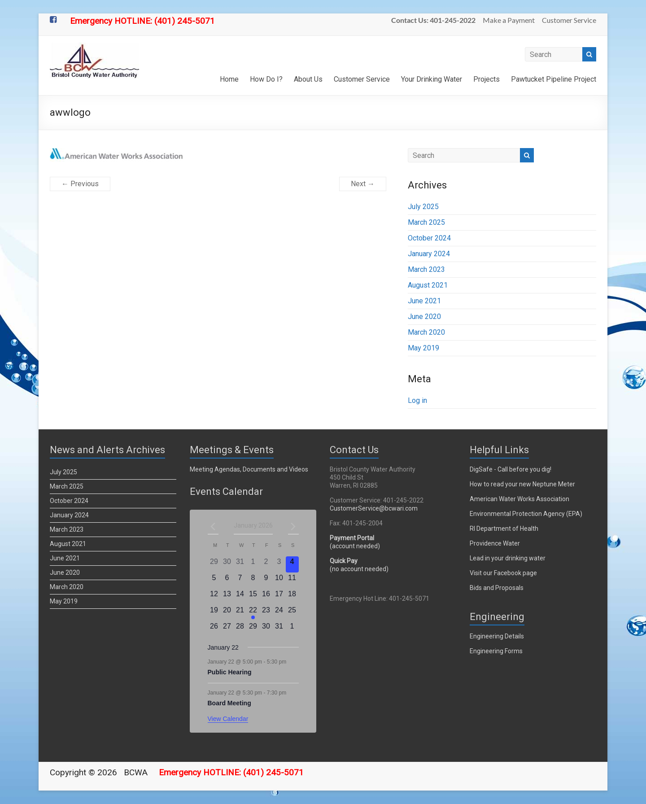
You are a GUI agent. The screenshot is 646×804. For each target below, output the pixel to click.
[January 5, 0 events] (214, 580)
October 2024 (429, 238)
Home (229, 79)
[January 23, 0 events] (266, 613)
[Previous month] (213, 526)
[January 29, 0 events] (253, 629)
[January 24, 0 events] (279, 613)
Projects (486, 79)
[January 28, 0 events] (240, 629)
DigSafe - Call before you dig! (510, 469)
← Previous (80, 183)
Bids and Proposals (497, 587)
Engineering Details (497, 636)
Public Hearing (230, 672)
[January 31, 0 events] (279, 629)
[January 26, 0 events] (214, 629)
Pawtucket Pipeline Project (553, 79)
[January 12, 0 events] (214, 597)
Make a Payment (509, 20)
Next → (363, 183)
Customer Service (569, 20)
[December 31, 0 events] (240, 564)
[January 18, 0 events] (292, 597)
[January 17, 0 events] (279, 597)
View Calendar (228, 718)
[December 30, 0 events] (227, 564)
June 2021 (424, 301)
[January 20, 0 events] (227, 613)
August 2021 (428, 285)
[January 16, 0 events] (266, 597)
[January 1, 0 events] (253, 564)
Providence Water (495, 543)
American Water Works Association (519, 498)
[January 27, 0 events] (227, 629)
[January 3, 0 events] (279, 564)
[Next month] (293, 526)
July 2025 (423, 206)
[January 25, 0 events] (292, 613)
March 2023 (426, 269)
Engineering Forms (496, 651)
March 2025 (426, 222)
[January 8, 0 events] (253, 580)
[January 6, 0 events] (227, 580)
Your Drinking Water (431, 79)
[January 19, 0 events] (214, 613)
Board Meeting (229, 703)
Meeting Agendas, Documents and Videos (249, 469)
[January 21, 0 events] (240, 613)
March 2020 (426, 332)
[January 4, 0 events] (292, 564)
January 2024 (429, 253)
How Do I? (266, 79)
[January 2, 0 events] (266, 564)
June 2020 (424, 316)
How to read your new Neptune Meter (522, 484)
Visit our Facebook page (503, 573)
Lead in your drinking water (508, 558)
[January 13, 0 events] (227, 597)
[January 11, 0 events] (292, 580)
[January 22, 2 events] (253, 613)
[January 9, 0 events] (266, 580)
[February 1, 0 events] (292, 629)
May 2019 (423, 348)
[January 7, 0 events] (240, 580)
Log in (417, 400)
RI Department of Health (504, 528)
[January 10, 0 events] (279, 580)
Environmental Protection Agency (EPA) (526, 513)
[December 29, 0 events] (214, 564)
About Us (308, 79)
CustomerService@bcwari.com (374, 508)
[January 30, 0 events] (266, 629)
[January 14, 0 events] (240, 597)
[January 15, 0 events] (253, 597)
